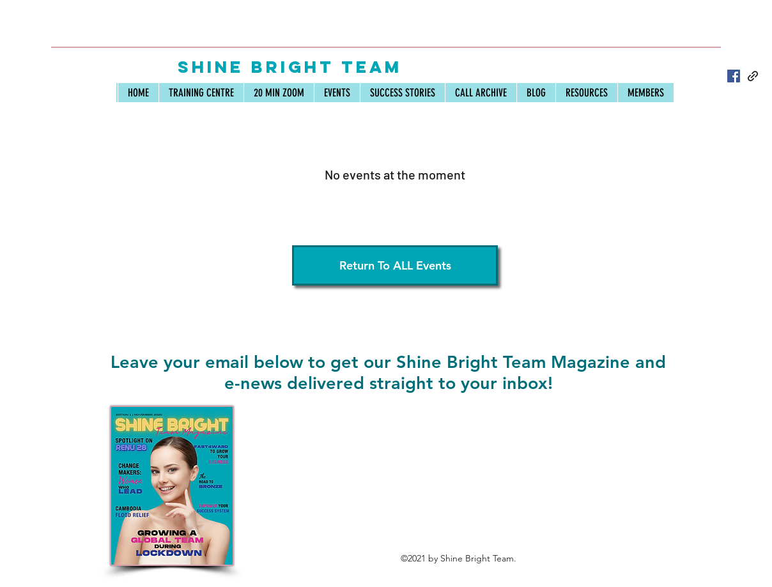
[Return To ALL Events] (395, 265)
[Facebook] (733, 76)
